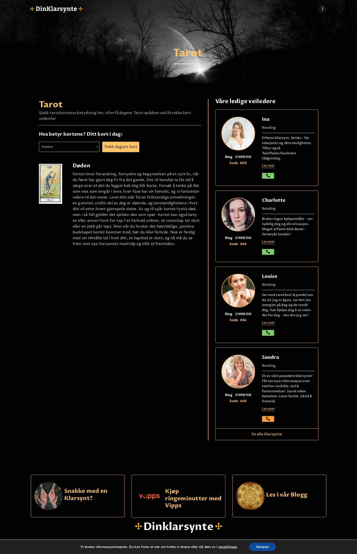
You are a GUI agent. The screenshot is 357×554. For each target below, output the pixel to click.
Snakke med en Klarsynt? (85, 495)
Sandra (270, 357)
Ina (266, 119)
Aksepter (262, 546)
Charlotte (274, 200)
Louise (269, 276)
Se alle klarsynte (267, 434)
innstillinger (227, 547)
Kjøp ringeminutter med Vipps (193, 498)
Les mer (268, 165)
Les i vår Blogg (287, 495)
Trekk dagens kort (120, 146)
